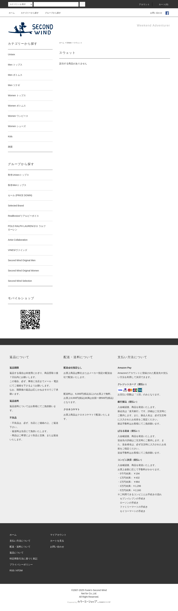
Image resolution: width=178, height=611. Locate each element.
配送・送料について (20, 546)
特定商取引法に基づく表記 (23, 558)
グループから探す (51, 13)
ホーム (12, 13)
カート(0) (161, 4)
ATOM (19, 570)
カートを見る (57, 540)
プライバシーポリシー (21, 564)
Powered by (89, 602)
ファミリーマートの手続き (133, 506)
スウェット (78, 43)
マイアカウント (58, 534)
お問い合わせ (154, 13)
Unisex (69, 43)
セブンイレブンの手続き (131, 498)
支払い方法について (20, 540)
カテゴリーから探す (28, 13)
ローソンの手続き (128, 502)
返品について (16, 552)
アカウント (142, 4)
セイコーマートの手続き (131, 511)
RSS (12, 570)
